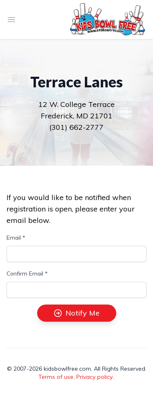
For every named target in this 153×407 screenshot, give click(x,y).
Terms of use (55, 376)
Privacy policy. (94, 376)
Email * (16, 237)
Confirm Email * (27, 273)
